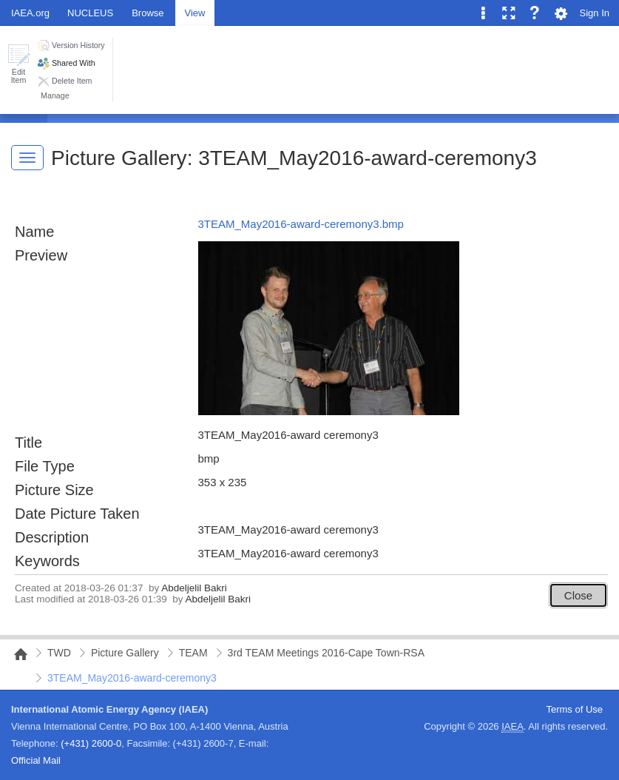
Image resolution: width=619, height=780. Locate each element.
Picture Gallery (119, 158)
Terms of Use (574, 709)
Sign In (594, 13)
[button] (18, 64)
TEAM (193, 653)
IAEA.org (30, 13)
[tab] (147, 12)
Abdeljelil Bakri (194, 588)
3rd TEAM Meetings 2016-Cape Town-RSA (326, 653)
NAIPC (16, 654)
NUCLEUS (90, 13)
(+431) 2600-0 (91, 743)
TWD (59, 653)
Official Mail (36, 760)
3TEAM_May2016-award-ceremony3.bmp (301, 224)
